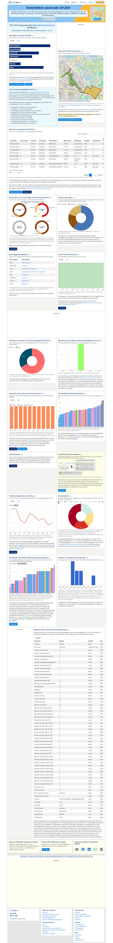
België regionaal (58, 919)
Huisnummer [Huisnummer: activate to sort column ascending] (24, 141)
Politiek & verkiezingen (48, 933)
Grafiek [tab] (12, 40)
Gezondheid (45, 926)
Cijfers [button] (74, 2)
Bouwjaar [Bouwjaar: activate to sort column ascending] (87, 141)
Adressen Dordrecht (15, 192)
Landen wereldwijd (47, 919)
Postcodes (45, 916)
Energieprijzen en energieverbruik (51, 928)
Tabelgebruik (27, 192)
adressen (16, 81)
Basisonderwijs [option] (21, 563)
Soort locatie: (12, 563)
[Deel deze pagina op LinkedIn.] (89, 849)
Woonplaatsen (53, 916)
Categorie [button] (37, 638)
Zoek (67, 2)
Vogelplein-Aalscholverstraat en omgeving (33, 272)
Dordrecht (24, 265)
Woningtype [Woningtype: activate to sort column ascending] (77, 141)
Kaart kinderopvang (80, 926)
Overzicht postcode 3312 (17, 84)
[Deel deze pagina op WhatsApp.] (95, 849)
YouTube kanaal (79, 940)
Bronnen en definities (81, 914)
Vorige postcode (63, 119)
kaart (25, 77)
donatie (16, 848)
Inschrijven (46, 849)
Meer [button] (91, 2)
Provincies (45, 918)
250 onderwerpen (20, 79)
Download (100, 2)
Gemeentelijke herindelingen (83, 916)
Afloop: (11, 505)
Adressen (45, 912)
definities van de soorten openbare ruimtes (39, 188)
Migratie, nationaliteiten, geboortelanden (53, 930)
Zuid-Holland (25, 281)
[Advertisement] (81, 37)
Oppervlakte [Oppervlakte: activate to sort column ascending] (67, 141)
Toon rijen (14, 172)
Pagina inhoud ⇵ (48, 19)
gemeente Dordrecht (15, 94)
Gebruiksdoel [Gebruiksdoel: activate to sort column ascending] (53, 141)
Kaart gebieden (79, 924)
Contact (77, 937)
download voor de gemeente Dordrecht (91, 378)
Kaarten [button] (83, 2)
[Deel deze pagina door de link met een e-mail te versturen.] (76, 849)
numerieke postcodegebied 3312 (37, 92)
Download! (62, 490)
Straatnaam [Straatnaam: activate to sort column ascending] (13, 141)
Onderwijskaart (79, 928)
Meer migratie (22, 449)
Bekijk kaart (97, 19)
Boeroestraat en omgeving (29, 269)
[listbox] (16, 505)
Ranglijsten (78, 919)
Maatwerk (78, 938)
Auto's (44, 924)
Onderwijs (13, 624)
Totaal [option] (15, 505)
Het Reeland (25, 275)
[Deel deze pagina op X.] (101, 849)
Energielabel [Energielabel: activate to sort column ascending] (96, 141)
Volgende (100, 175)
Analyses (77, 912)
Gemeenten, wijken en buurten (51, 914)
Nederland (74, 116)
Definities (28, 84)
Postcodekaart (79, 930)
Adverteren (78, 935)
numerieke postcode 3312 (74, 105)
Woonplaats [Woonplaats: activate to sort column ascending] (42, 141)
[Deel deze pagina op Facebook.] (83, 849)
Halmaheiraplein (44, 25)
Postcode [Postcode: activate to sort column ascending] (33, 141)
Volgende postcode (75, 119)
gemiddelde (14, 457)
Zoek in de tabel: (91, 134)
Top (91, 856)
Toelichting (13, 249)
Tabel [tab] (18, 40)
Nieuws (77, 918)
